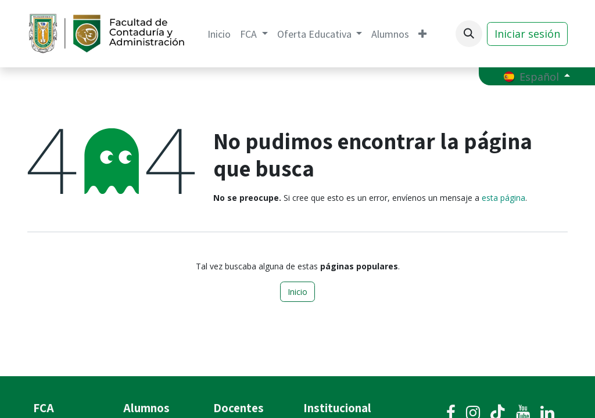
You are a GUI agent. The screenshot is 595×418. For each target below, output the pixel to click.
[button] (469, 33)
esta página (503, 197)
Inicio (297, 291)
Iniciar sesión (527, 34)
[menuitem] (219, 33)
